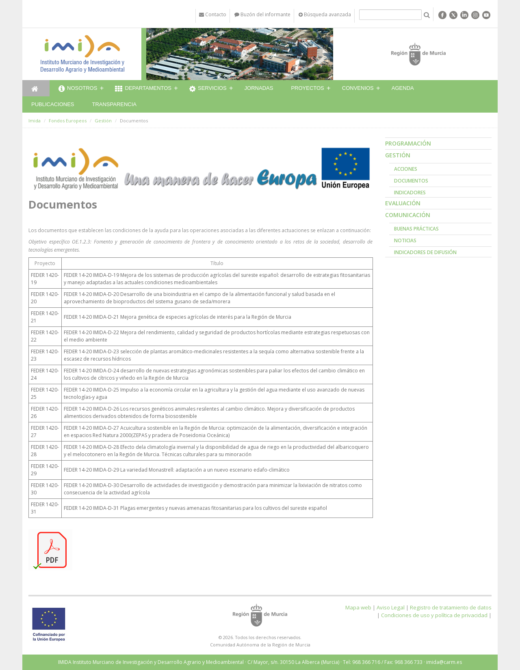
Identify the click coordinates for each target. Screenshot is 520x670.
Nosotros (77, 89)
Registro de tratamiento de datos (451, 607)
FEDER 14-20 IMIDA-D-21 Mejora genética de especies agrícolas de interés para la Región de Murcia (177, 316)
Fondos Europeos (68, 120)
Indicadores (410, 192)
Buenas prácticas (416, 228)
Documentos (411, 180)
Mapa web (358, 607)
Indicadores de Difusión (425, 252)
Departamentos (143, 89)
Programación (408, 143)
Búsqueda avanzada (325, 14)
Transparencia (114, 104)
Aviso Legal (391, 607)
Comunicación (407, 215)
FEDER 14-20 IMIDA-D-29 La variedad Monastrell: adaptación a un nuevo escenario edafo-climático (177, 469)
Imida (34, 120)
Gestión (103, 120)
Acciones (405, 168)
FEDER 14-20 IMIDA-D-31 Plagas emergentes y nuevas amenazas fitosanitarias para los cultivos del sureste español (195, 508)
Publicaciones (52, 104)
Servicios (208, 89)
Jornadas (259, 88)
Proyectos (307, 88)
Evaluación (402, 203)
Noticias (405, 240)
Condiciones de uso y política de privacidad (434, 615)
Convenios (358, 88)
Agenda (403, 88)
